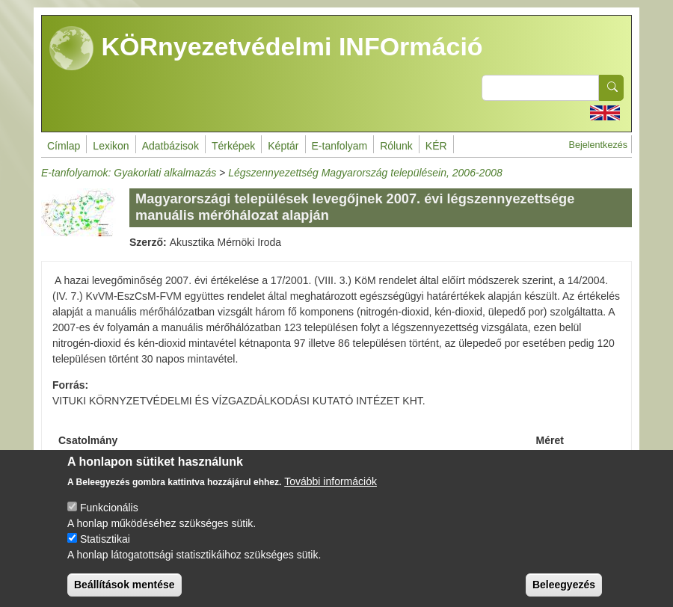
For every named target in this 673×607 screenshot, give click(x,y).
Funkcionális (109, 520)
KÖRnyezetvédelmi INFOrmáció (266, 48)
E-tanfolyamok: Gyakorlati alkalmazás (128, 173)
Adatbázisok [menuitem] (170, 146)
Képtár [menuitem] (283, 146)
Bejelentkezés (598, 145)
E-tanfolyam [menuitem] (340, 146)
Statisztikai (105, 551)
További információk (330, 493)
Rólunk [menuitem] (396, 146)
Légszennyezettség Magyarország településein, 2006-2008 (365, 173)
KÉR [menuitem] (436, 146)
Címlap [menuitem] (63, 146)
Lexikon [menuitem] (111, 146)
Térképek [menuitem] (233, 146)
